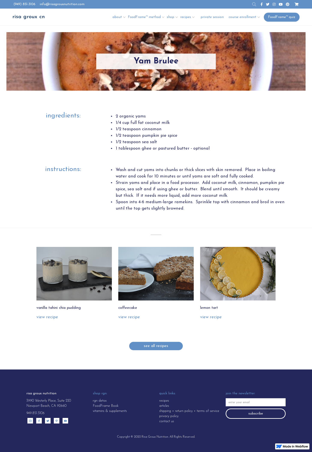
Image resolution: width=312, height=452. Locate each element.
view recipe (47, 317)
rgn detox (99, 400)
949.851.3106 (35, 413)
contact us (166, 421)
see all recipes (156, 346)
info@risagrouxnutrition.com (62, 4)
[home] (28, 17)
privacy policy (168, 416)
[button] (119, 17)
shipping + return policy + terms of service (189, 411)
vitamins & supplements (110, 411)
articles (164, 406)
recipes (164, 400)
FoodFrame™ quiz (281, 17)
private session (212, 17)
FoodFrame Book (105, 406)
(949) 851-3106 (24, 4)
